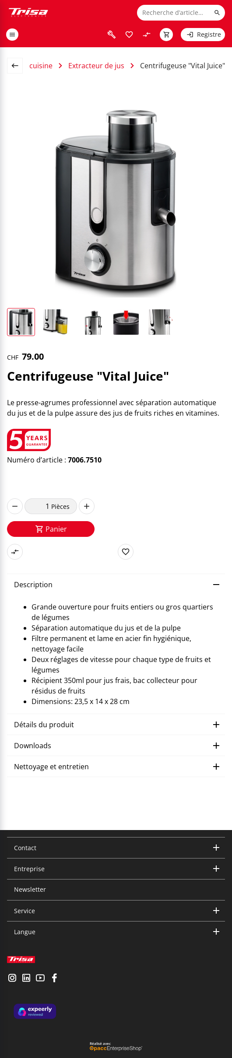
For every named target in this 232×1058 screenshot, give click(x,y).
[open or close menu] (12, 34)
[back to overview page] (18, 66)
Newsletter (30, 889)
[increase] (87, 506)
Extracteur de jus (96, 65)
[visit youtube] (40, 978)
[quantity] (38, 506)
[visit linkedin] (26, 978)
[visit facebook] (54, 978)
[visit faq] (111, 34)
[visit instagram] (12, 978)
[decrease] (15, 506)
